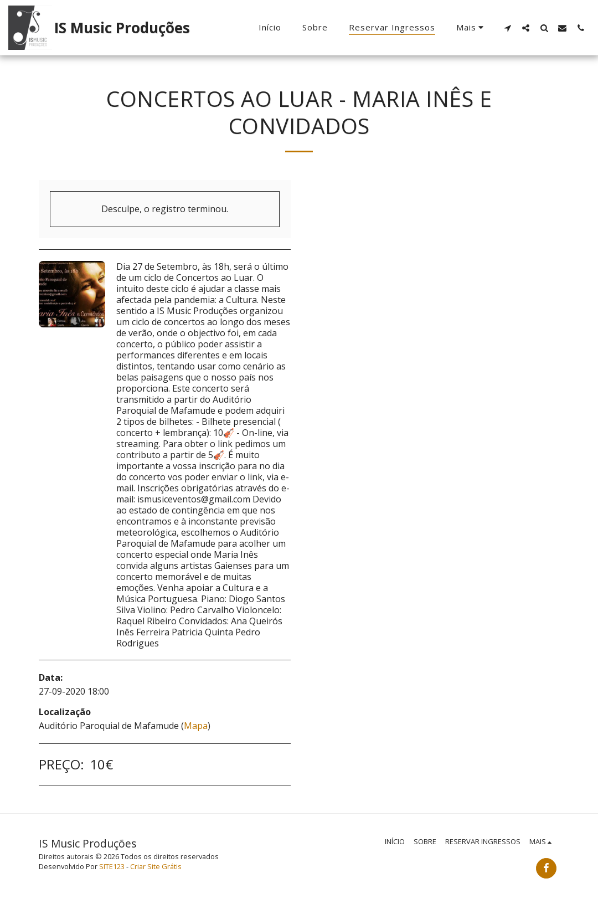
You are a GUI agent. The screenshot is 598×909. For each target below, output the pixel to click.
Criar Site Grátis (156, 866)
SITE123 (112, 866)
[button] (507, 27)
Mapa (196, 726)
